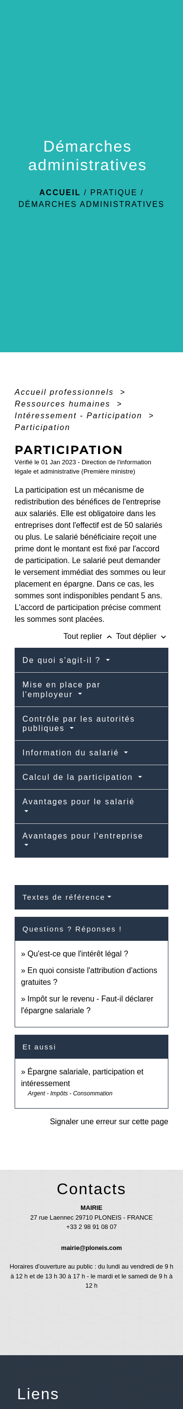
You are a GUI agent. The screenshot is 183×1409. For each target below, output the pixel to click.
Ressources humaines (64, 404)
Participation (42, 427)
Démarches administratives (92, 204)
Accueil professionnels (66, 392)
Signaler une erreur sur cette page (109, 1121)
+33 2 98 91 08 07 (91, 1226)
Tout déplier (142, 636)
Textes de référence (63, 897)
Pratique (114, 192)
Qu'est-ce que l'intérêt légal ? (77, 954)
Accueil (60, 192)
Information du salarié (72, 753)
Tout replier (89, 636)
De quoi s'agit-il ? (63, 660)
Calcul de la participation (79, 777)
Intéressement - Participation (80, 415)
